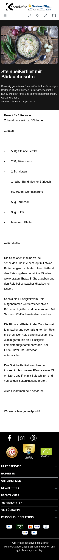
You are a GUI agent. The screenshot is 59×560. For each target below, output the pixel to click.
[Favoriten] (37, 15)
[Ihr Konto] (46, 15)
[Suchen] (29, 15)
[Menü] (5, 15)
